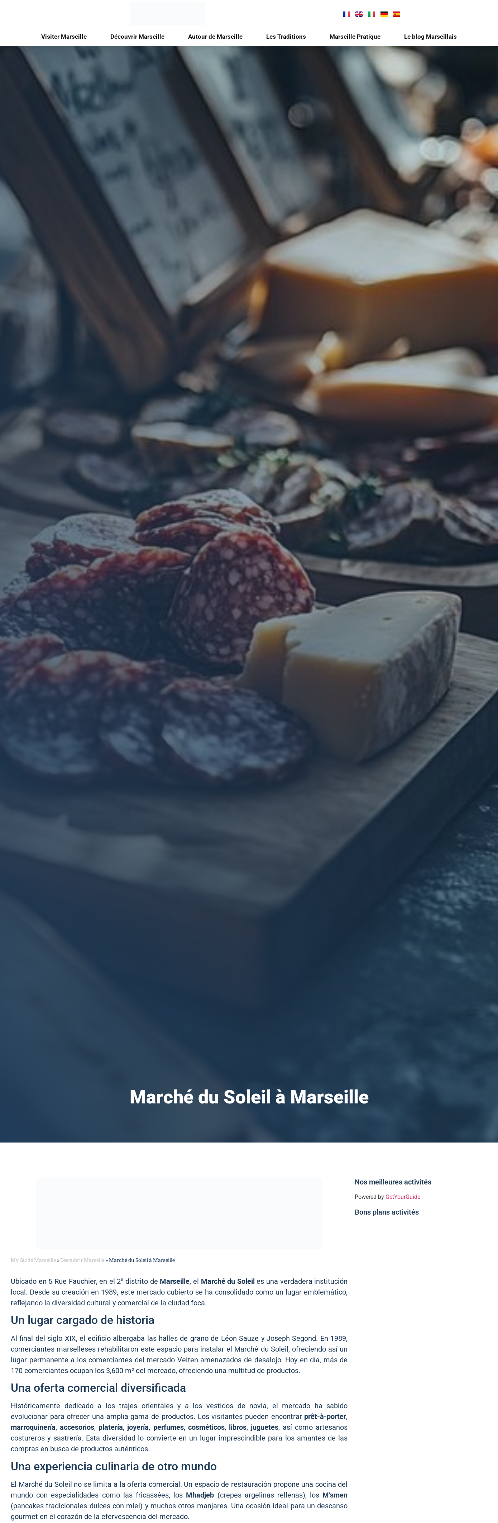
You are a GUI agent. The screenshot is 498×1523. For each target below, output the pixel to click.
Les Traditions (286, 36)
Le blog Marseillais (430, 36)
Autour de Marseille (215, 36)
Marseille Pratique (355, 36)
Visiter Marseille (64, 36)
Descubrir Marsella (82, 1260)
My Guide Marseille (33, 1260)
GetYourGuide (403, 1196)
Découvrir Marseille (137, 36)
